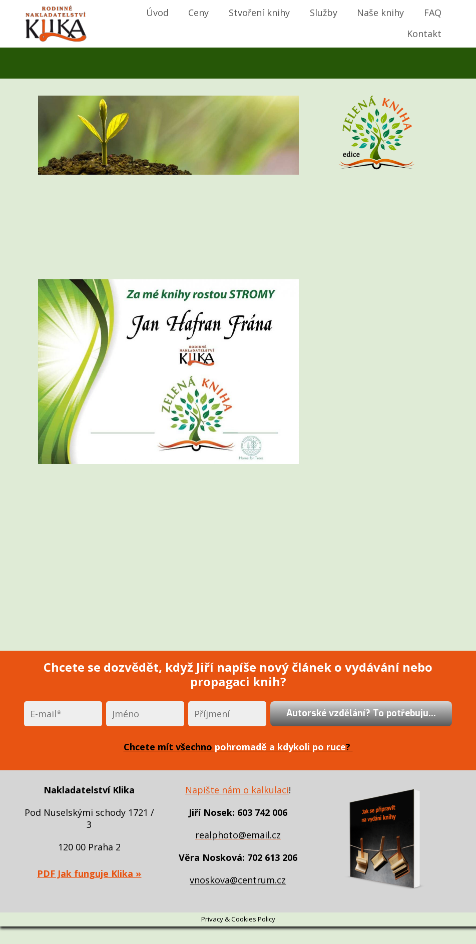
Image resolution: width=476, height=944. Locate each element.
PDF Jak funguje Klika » (89, 873)
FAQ (432, 13)
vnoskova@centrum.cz (238, 880)
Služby (323, 13)
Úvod (157, 13)
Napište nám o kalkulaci (237, 790)
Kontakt (424, 34)
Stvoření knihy (259, 13)
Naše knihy (380, 13)
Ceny (198, 13)
